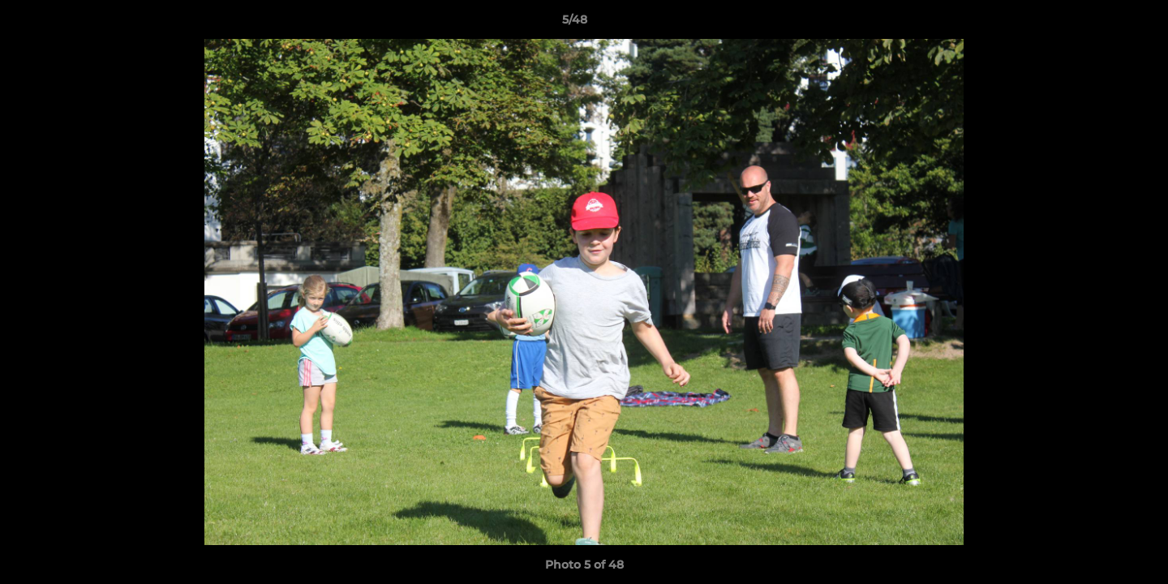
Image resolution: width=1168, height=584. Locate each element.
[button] (1100, 23)
